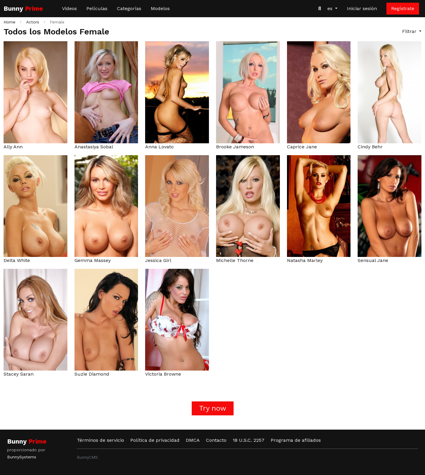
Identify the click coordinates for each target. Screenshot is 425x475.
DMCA (193, 440)
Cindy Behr (370, 147)
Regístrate (402, 8)
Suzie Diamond (91, 374)
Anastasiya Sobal (93, 147)
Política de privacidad (155, 440)
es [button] (330, 8)
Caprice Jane (302, 147)
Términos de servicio (100, 440)
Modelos (160, 8)
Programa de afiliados (296, 440)
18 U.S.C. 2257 (248, 440)
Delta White (17, 260)
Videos (69, 8)
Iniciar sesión (362, 8)
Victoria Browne (163, 374)
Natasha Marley (305, 260)
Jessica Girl (158, 260)
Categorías (129, 8)
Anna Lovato (159, 147)
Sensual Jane (373, 260)
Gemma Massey (92, 260)
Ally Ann (13, 147)
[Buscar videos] (319, 8)
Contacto (216, 440)
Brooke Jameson (235, 147)
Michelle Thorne (234, 260)
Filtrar (410, 31)
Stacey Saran (19, 374)
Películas (96, 8)
